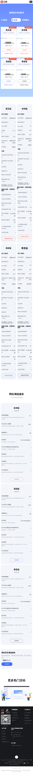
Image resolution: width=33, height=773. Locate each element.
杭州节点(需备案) (5, 38)
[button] (31, 2)
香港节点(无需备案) (12, 38)
